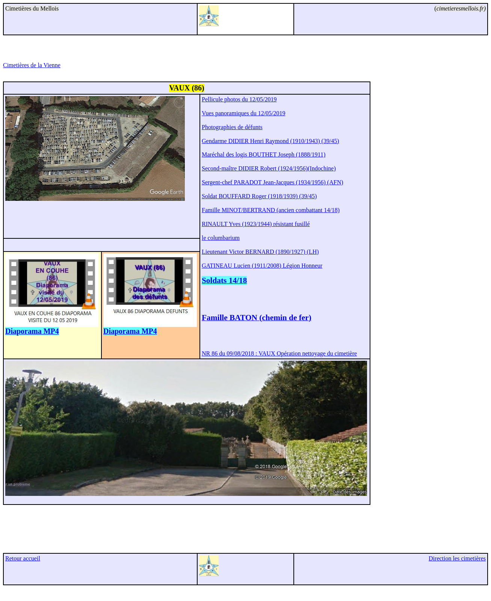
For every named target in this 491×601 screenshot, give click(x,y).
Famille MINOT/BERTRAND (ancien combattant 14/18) (271, 210)
